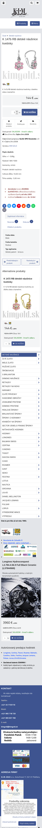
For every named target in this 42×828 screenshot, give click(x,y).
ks (7, 344)
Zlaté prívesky (21, 394)
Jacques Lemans (21, 500)
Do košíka (29, 112)
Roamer (21, 465)
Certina (21, 445)
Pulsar (5, 504)
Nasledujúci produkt (32, 261)
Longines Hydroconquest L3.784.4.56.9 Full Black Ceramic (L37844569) (19, 564)
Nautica (6, 485)
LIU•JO (21, 493)
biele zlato (21, 363)
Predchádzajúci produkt (11, 261)
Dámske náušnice (21, 378)
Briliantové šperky (21, 414)
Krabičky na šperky (12, 422)
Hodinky (21, 434)
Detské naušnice (21, 355)
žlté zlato (21, 359)
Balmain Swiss (21, 441)
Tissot (21, 453)
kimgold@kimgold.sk (9, 726)
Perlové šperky (21, 410)
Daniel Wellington (11, 496)
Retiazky (21, 382)
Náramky (21, 390)
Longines (21, 437)
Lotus (5, 481)
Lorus (21, 508)
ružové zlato (9, 367)
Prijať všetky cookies (27, 823)
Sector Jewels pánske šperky (17, 426)
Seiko (5, 473)
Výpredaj (21, 516)
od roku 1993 (22, 16)
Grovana (21, 489)
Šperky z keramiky (21, 418)
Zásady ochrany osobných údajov (24, 817)
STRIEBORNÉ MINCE (11, 512)
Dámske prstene (21, 406)
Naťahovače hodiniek (13, 430)
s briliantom (8, 374)
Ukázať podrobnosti (9, 822)
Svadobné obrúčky (21, 398)
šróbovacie (8, 371)
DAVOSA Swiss (21, 457)
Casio (5, 461)
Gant (21, 469)
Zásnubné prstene (21, 402)
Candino (6, 449)
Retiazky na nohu (10, 386)
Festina (21, 477)
